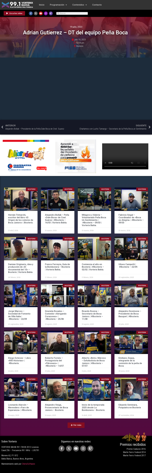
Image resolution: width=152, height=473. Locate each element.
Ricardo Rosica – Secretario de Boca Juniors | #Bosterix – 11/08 (92, 315)
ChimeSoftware (28, 464)
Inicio (41, 5)
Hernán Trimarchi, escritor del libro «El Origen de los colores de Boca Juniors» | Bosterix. (20, 219)
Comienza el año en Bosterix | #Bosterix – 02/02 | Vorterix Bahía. (93, 267)
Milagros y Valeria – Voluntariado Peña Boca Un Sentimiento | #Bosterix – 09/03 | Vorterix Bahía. (94, 220)
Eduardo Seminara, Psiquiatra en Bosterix (130, 406)
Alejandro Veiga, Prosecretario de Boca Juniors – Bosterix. (56, 407)
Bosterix (79, 46)
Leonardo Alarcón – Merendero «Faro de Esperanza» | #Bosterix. (20, 407)
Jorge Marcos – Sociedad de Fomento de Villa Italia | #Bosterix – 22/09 (19, 315)
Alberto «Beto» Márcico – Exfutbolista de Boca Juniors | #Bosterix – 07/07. (94, 362)
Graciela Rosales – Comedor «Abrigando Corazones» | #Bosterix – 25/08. (56, 315)
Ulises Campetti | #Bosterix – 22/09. (128, 265)
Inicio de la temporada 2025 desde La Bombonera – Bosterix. (93, 407)
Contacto (97, 5)
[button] (76, 425)
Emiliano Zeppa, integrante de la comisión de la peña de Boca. (130, 362)
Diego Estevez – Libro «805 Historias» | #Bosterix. (19, 360)
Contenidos (79, 4)
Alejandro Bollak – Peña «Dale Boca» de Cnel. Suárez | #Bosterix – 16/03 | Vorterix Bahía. (57, 219)
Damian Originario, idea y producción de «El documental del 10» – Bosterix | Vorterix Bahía (20, 268)
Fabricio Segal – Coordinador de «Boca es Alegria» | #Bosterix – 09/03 (131, 219)
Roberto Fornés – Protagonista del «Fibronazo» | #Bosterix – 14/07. (54, 362)
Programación (58, 4)
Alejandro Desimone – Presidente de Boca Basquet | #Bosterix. (130, 314)
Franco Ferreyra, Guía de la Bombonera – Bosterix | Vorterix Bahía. (57, 267)
